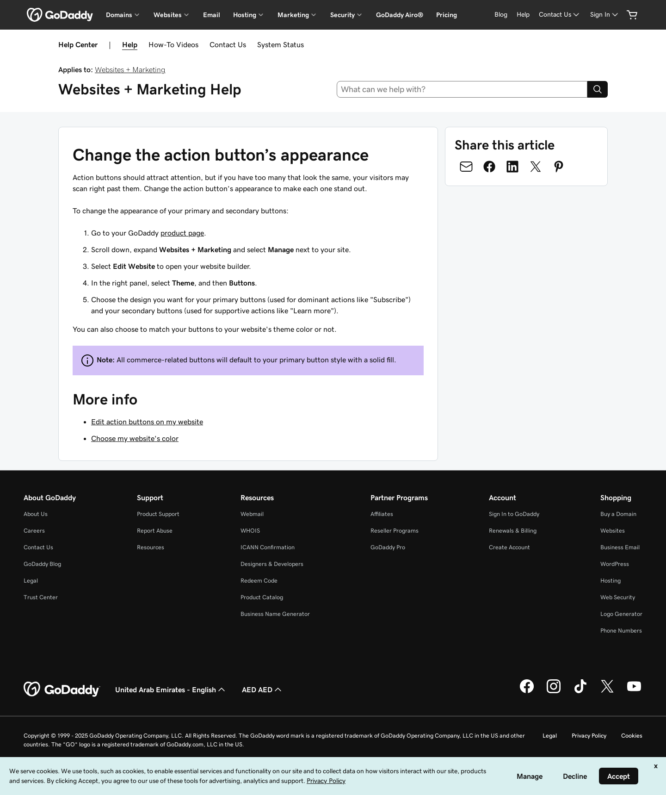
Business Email (620, 547)
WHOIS (250, 531)
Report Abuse (155, 531)
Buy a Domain (618, 514)
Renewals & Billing (512, 531)
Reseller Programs (394, 531)
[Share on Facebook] (489, 166)
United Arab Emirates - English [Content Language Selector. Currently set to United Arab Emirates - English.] (171, 689)
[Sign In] (604, 14)
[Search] (597, 89)
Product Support (158, 514)
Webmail (252, 514)
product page (182, 232)
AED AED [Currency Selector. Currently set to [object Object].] (263, 689)
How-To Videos (173, 44)
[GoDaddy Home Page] (62, 689)
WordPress (614, 564)
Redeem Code (259, 581)
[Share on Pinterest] (558, 166)
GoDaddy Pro (387, 547)
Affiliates (381, 514)
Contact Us (228, 44)
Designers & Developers (271, 564)
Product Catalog (261, 597)
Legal (31, 581)
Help (129, 44)
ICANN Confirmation (267, 547)
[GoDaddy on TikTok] (580, 692)
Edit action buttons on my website (147, 421)
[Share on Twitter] (535, 166)
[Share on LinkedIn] (512, 166)
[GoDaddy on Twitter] (607, 692)
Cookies (631, 736)
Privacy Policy (589, 736)
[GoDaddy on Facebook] (526, 692)
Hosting (610, 581)
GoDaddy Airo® (399, 15)
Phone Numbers (621, 630)
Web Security (617, 597)
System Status (280, 44)
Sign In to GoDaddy (514, 514)
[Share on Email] (466, 166)
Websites (612, 531)
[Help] (523, 14)
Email (211, 15)
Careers (34, 531)
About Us (36, 514)
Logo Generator (621, 614)
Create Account (509, 547)
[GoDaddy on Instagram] (553, 692)
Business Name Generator (275, 614)
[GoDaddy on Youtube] (634, 692)
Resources (150, 547)
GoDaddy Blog (42, 564)
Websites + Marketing (130, 69)
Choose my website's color (135, 438)
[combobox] (462, 89)
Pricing (446, 15)
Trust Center (41, 597)
